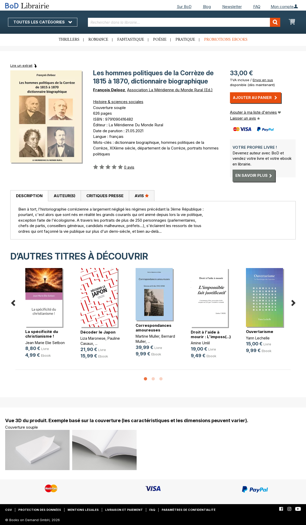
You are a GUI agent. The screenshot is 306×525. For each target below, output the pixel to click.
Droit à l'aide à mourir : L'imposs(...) (211, 334)
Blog (207, 6)
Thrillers (69, 39)
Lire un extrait (21, 65)
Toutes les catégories (42, 22)
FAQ (256, 6)
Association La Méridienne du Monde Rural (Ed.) (170, 89)
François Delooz (109, 89)
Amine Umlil (200, 343)
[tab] (29, 196)
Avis (142, 195)
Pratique (185, 39)
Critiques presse (104, 195)
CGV (8, 510)
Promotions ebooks (225, 39)
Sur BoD (184, 6)
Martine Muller (147, 336)
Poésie (160, 39)
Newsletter (232, 6)
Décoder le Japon (97, 332)
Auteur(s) (64, 195)
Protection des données (39, 510)
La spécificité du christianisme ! (41, 334)
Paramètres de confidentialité (189, 510)
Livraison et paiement (124, 510)
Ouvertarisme (259, 331)
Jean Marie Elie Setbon (45, 342)
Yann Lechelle (258, 338)
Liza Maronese (92, 338)
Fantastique (130, 39)
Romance (98, 39)
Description (29, 195)
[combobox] (184, 22)
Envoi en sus (263, 80)
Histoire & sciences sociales (118, 101)
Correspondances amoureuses (153, 327)
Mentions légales (83, 510)
